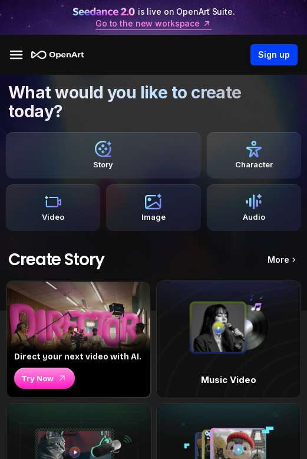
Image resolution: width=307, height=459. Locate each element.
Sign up (274, 55)
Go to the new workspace (153, 23)
